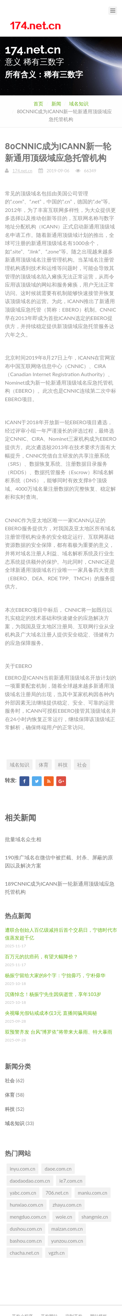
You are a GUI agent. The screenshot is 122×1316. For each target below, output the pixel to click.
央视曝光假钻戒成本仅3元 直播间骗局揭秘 (51, 1013)
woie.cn (64, 1217)
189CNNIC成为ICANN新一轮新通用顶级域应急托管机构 (60, 887)
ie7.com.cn (70, 1181)
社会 (82, 765)
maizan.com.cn (67, 1229)
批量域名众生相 (23, 839)
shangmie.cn (95, 1217)
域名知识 (78, 103)
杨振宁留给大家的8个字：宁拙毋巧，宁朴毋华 (55, 975)
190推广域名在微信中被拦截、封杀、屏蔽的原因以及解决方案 (59, 861)
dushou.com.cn (26, 1229)
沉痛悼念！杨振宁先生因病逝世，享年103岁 (53, 994)
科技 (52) (14, 1109)
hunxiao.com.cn (26, 1205)
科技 (63, 765)
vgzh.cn (56, 1253)
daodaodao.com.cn (30, 1181)
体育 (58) (14, 1095)
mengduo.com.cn (28, 1217)
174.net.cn (22, 170)
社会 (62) (14, 1080)
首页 (38, 103)
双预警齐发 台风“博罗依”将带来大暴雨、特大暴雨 (58, 1032)
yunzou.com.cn (67, 1241)
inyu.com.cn (22, 1169)
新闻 (56, 103)
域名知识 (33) (19, 1123)
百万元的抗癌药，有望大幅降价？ (41, 956)
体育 (43, 765)
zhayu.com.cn (66, 1205)
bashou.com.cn (26, 1241)
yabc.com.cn (23, 1193)
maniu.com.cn (92, 1193)
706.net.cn (57, 1193)
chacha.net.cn (24, 1253)
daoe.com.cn (58, 1169)
